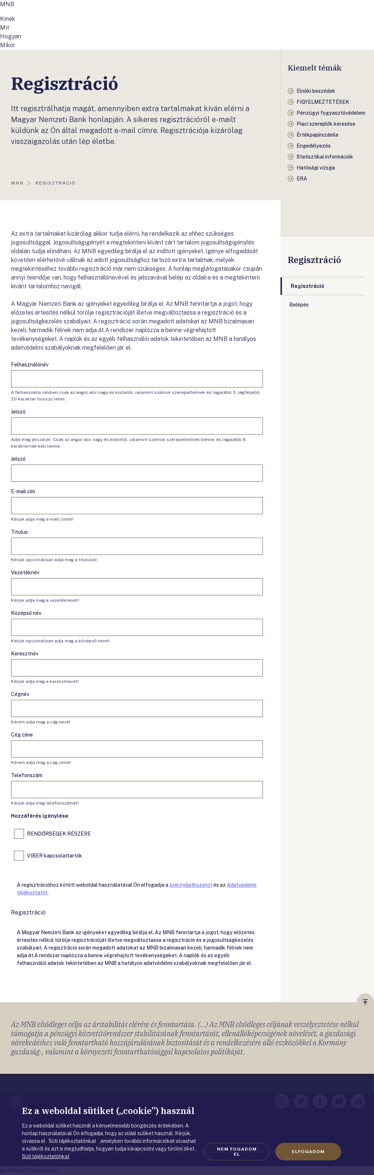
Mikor (7, 45)
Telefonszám (26, 775)
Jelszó (18, 412)
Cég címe (22, 735)
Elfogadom (308, 1151)
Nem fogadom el (237, 1152)
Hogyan (10, 36)
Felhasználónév (30, 365)
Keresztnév (24, 654)
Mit (4, 27)
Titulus (19, 532)
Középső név (26, 613)
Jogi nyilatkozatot (190, 885)
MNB (7, 4)
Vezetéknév (25, 572)
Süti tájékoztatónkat (45, 1156)
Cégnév (20, 694)
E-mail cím (23, 491)
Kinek (7, 18)
